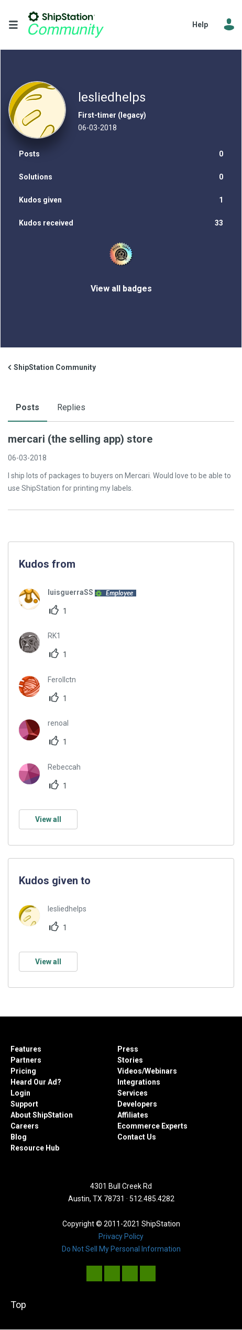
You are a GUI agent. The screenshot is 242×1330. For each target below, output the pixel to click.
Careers (24, 1126)
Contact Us (136, 1137)
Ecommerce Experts (152, 1126)
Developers (137, 1104)
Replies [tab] (71, 407)
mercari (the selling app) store (80, 439)
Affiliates (132, 1115)
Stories (130, 1060)
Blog (18, 1137)
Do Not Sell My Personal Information (121, 1249)
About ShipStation (41, 1115)
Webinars (161, 1071)
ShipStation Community (66, 25)
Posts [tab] (27, 407)
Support (24, 1104)
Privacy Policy (121, 1236)
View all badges (121, 289)
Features (25, 1049)
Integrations (138, 1082)
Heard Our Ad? (35, 1082)
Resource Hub (34, 1148)
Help (200, 24)
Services (132, 1093)
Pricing (23, 1071)
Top (18, 1304)
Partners (25, 1060)
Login (20, 1093)
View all (48, 819)
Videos (129, 1071)
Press (127, 1049)
